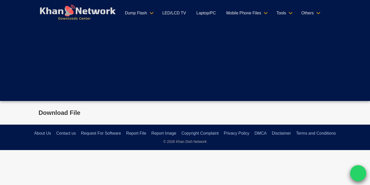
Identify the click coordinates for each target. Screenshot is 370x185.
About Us (42, 133)
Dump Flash (136, 13)
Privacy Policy (236, 133)
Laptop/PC (206, 13)
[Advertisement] (185, 65)
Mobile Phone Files (243, 13)
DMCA (261, 133)
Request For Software (101, 133)
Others (307, 13)
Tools (281, 13)
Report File (136, 133)
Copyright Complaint (200, 133)
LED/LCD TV (174, 13)
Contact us (66, 133)
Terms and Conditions (316, 133)
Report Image (163, 133)
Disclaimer (281, 133)
